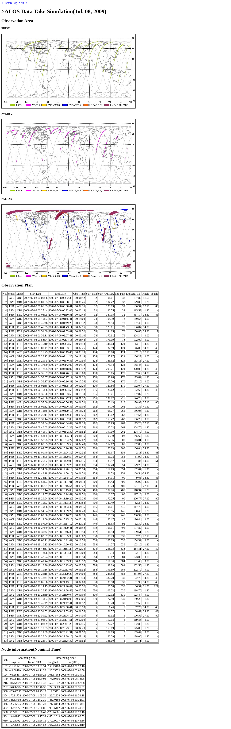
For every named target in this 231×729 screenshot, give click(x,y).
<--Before (6, 2)
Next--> (23, 2)
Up (15, 2)
